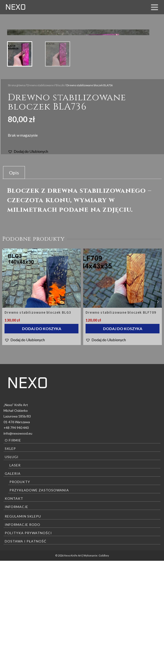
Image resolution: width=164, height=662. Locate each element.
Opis (14, 274)
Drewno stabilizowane (40, 186)
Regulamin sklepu (23, 617)
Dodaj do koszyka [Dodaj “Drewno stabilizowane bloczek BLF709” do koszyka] (122, 429)
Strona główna (16, 186)
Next (157, 403)
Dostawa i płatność (25, 642)
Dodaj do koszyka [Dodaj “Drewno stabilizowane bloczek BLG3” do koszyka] (41, 429)
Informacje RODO (22, 626)
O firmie (13, 541)
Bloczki (60, 186)
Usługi (11, 558)
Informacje (16, 608)
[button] (28, 252)
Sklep (10, 550)
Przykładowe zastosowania (39, 591)
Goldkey (104, 656)
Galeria (13, 575)
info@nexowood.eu (18, 534)
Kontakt (14, 600)
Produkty (19, 583)
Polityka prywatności (28, 634)
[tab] (14, 273)
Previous (6, 403)
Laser (15, 566)
